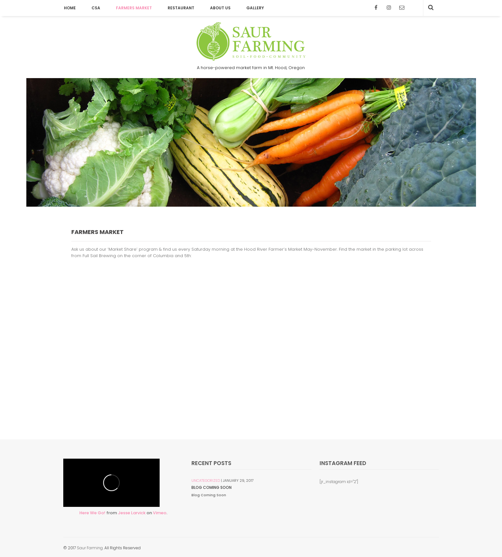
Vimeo (159, 513)
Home (70, 8)
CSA (96, 8)
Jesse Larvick (131, 513)
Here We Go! (92, 513)
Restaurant (181, 8)
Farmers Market (134, 8)
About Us (220, 8)
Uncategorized (205, 480)
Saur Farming (90, 548)
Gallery (255, 8)
